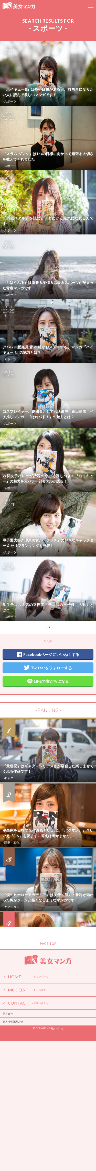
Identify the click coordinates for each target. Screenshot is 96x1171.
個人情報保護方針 (13, 1021)
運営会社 (8, 1013)
